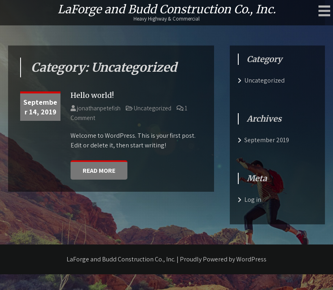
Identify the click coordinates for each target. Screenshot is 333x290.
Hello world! (92, 95)
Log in (252, 199)
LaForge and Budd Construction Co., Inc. (167, 9)
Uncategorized (152, 108)
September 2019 (266, 140)
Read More (99, 170)
